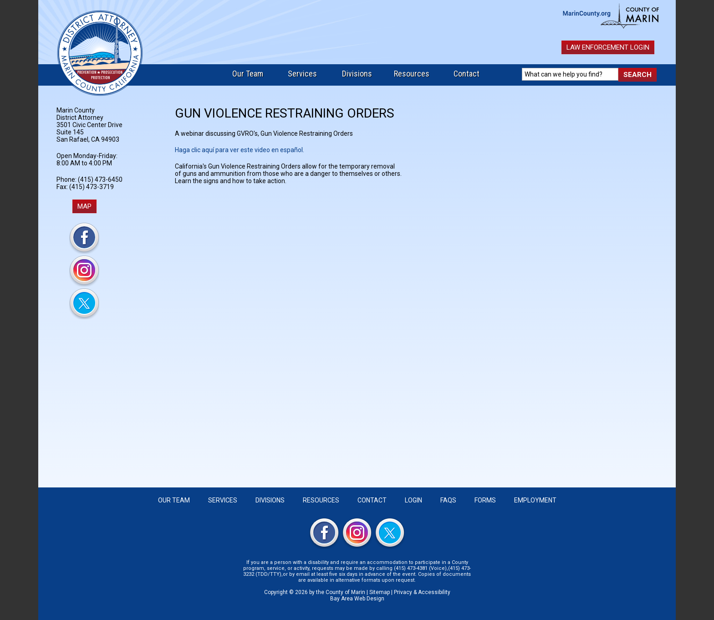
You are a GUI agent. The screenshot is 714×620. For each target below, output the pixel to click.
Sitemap (379, 592)
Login (413, 500)
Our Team (247, 73)
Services (302, 73)
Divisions (357, 73)
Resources (411, 73)
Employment (535, 500)
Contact (466, 73)
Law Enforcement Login (607, 47)
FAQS (448, 500)
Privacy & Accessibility (422, 592)
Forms (485, 500)
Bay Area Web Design (357, 598)
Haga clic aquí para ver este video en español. (239, 150)
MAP (84, 206)
